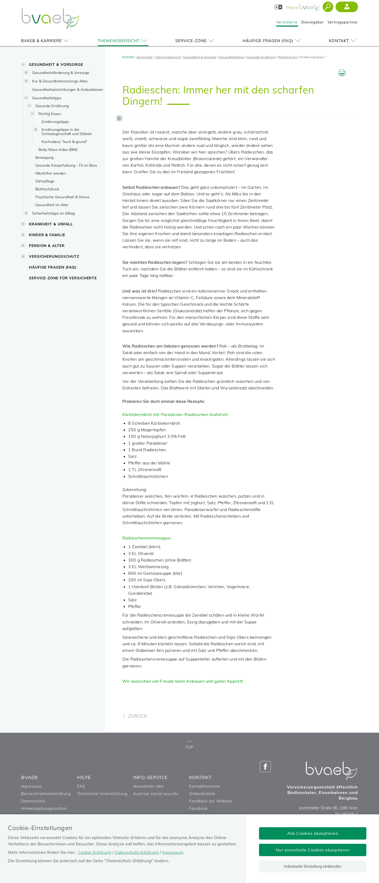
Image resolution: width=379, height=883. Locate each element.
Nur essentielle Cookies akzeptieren (313, 849)
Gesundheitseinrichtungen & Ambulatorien (67, 89)
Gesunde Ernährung (52, 105)
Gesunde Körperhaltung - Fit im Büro (66, 165)
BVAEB (128, 57)
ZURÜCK (134, 761)
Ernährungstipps (55, 121)
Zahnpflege (44, 181)
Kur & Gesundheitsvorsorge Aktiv (60, 81)
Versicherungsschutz (54, 256)
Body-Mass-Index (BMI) (57, 149)
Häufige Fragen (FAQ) (272, 40)
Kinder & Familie (47, 234)
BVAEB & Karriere (46, 40)
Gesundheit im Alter (52, 204)
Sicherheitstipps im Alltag (53, 213)
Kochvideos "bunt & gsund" (64, 141)
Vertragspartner (343, 22)
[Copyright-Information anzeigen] (195, 167)
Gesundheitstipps (46, 98)
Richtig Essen (49, 113)
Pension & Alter (47, 245)
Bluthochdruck (47, 189)
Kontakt (343, 40)
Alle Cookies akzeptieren (312, 833)
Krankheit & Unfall (51, 224)
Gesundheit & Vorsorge (56, 64)
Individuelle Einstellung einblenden (312, 866)
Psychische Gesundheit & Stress (62, 197)
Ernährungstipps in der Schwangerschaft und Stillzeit (67, 131)
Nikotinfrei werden (50, 173)
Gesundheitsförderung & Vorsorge (60, 72)
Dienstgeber (312, 22)
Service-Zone (195, 40)
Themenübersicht (123, 40)
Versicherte (287, 22)
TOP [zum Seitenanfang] (189, 790)
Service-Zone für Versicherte (63, 278)
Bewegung (44, 157)
